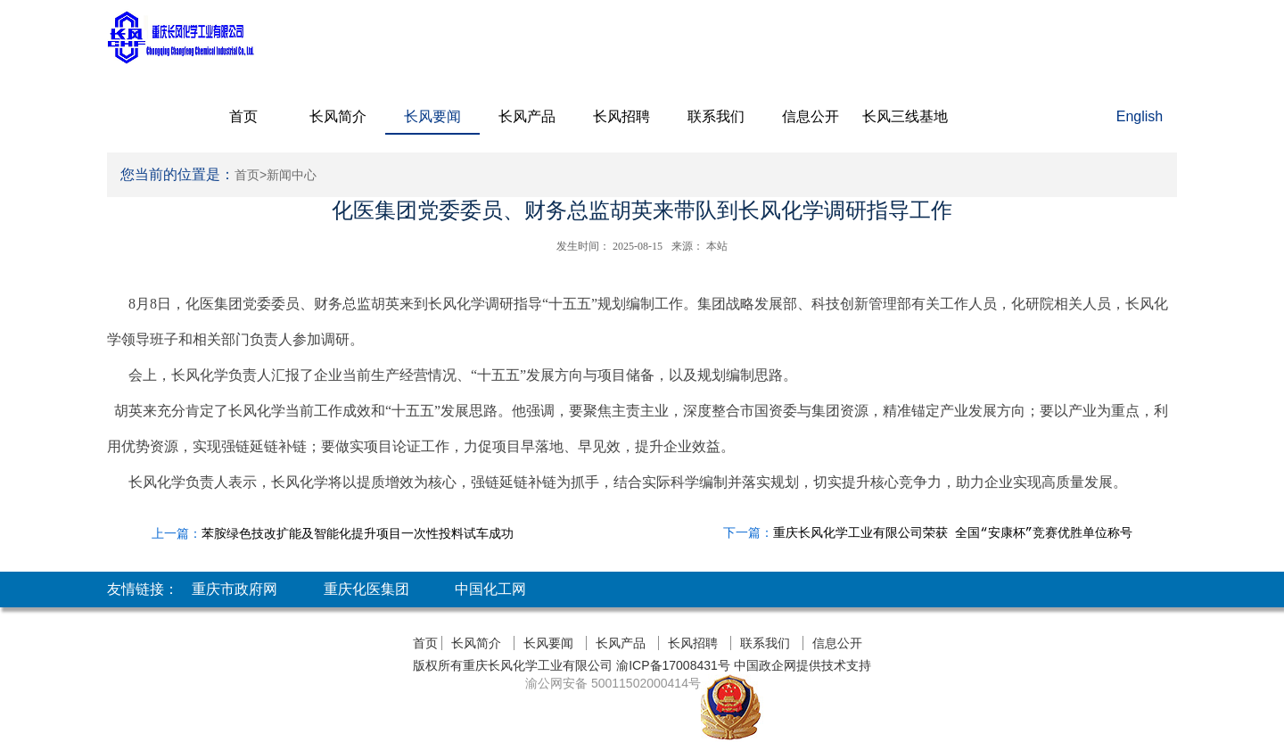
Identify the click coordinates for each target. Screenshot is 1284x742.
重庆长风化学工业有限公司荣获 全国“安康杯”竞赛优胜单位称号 (952, 533)
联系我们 (716, 116)
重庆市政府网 (234, 589)
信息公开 (810, 116)
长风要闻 (432, 116)
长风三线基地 (905, 116)
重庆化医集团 (366, 589)
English (1139, 116)
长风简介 (337, 116)
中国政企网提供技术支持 (802, 665)
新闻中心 (292, 175)
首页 (243, 116)
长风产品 (527, 116)
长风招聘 (621, 116)
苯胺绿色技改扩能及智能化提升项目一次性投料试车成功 (358, 533)
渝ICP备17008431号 (671, 665)
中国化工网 (490, 589)
